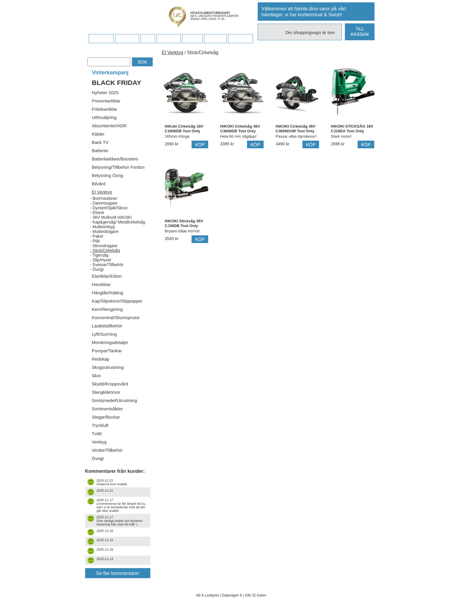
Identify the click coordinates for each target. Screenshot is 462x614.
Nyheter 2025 (105, 92)
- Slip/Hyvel (100, 260)
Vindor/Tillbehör (107, 450)
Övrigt (98, 458)
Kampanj (215, 38)
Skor (96, 375)
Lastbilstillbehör (107, 325)
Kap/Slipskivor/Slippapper (117, 300)
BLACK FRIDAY (116, 82)
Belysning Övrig (107, 175)
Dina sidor (240, 38)
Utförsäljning (104, 117)
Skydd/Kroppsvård (110, 383)
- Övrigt (97, 269)
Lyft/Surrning (104, 334)
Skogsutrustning (108, 367)
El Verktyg (102, 192)
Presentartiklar (106, 100)
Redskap (100, 358)
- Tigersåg (99, 255)
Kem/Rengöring (107, 309)
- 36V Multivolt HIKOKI (111, 217)
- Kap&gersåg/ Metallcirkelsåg (117, 222)
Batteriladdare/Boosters (115, 158)
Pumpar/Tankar (107, 350)
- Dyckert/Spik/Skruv (109, 207)
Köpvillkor (127, 38)
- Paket (96, 236)
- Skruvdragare (104, 245)
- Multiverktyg (102, 226)
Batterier (100, 150)
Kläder (98, 133)
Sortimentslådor (107, 408)
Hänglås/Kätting (107, 292)
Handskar (101, 284)
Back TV (100, 142)
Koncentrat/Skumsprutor (116, 317)
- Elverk (97, 212)
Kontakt (192, 38)
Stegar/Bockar (106, 416)
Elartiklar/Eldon (107, 276)
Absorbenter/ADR (109, 125)
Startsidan (101, 38)
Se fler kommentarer (117, 573)
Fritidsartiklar (104, 109)
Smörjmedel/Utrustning (114, 400)
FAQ (148, 38)
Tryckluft (100, 425)
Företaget (168, 38)
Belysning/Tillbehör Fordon (118, 167)
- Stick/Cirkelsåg (105, 250)
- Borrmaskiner (103, 198)
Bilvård (99, 183)
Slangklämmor (106, 392)
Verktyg (99, 441)
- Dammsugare (104, 203)
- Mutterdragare (104, 231)
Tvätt (97, 433)
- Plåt (95, 241)
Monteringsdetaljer (110, 342)
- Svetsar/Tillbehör (107, 264)
